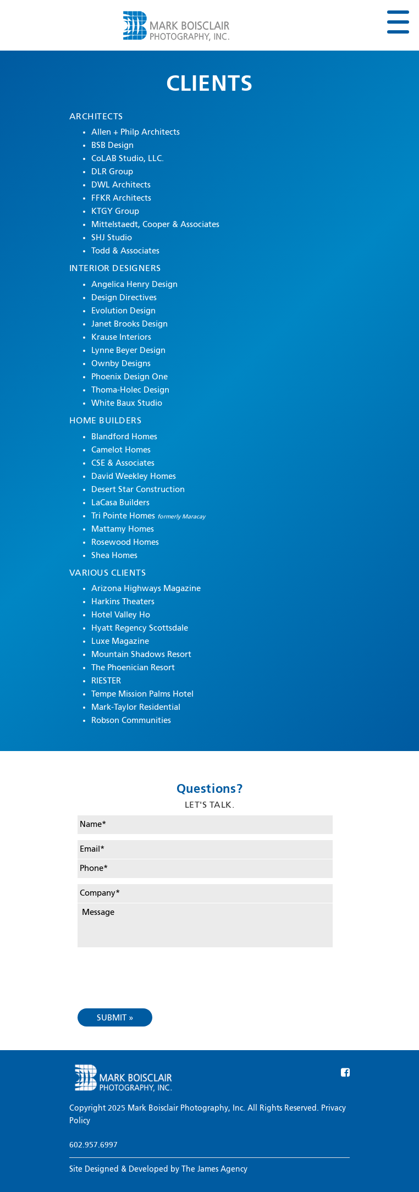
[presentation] (161, 969)
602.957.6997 (93, 1145)
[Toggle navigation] (398, 22)
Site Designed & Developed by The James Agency (158, 1169)
